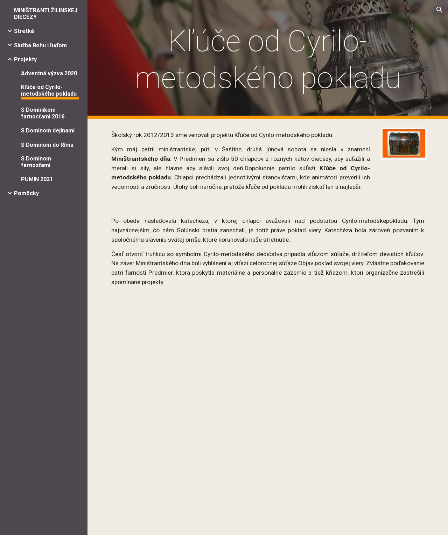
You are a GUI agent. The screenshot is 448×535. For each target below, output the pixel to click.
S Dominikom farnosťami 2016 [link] (42, 113)
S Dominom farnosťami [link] (36, 162)
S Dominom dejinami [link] (48, 130)
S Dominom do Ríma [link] (47, 145)
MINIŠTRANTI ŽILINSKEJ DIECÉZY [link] (45, 13)
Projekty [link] (25, 59)
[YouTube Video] (267, 348)
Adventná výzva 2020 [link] (49, 73)
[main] (267, 59)
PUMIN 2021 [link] (37, 179)
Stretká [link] (24, 31)
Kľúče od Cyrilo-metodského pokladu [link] (49, 90)
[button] (439, 9)
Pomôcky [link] (26, 193)
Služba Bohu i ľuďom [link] (40, 45)
